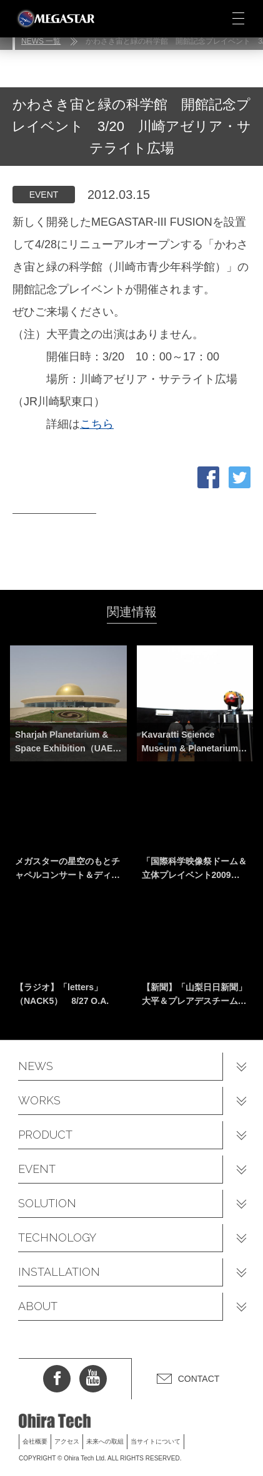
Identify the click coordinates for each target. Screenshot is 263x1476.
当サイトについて (156, 1441)
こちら (97, 424)
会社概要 (34, 1441)
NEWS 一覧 (41, 41)
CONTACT (199, 1379)
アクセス (66, 1441)
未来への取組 (105, 1441)
